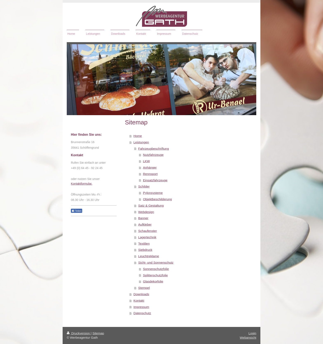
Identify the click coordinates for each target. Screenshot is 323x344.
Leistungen (141, 142)
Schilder (144, 186)
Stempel (144, 288)
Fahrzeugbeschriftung (153, 148)
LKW (146, 161)
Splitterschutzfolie (155, 275)
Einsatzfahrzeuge (155, 180)
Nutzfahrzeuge (153, 154)
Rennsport (150, 174)
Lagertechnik (147, 237)
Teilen (76, 211)
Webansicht (248, 337)
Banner (143, 218)
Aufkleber (145, 224)
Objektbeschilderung (157, 199)
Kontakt (138, 300)
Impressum (141, 307)
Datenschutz (142, 313)
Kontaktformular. (81, 183)
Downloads (141, 294)
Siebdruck (145, 249)
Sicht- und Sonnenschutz (155, 262)
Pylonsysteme (153, 193)
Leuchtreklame (148, 256)
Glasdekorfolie (153, 281)
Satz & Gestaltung (151, 205)
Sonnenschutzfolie (156, 269)
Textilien (144, 243)
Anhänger (150, 167)
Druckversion (79, 333)
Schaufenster (147, 231)
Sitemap (98, 333)
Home (137, 136)
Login (252, 333)
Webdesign (146, 212)
